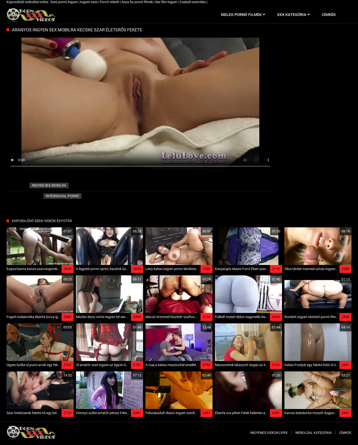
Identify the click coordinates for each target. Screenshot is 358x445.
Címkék (345, 433)
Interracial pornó (62, 196)
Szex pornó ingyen (64, 2)
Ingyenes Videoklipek (269, 433)
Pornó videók (110, 2)
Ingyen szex (89, 2)
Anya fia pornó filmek (137, 2)
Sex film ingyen (166, 2)
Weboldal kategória (313, 433)
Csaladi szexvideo (193, 2)
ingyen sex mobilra (49, 185)
